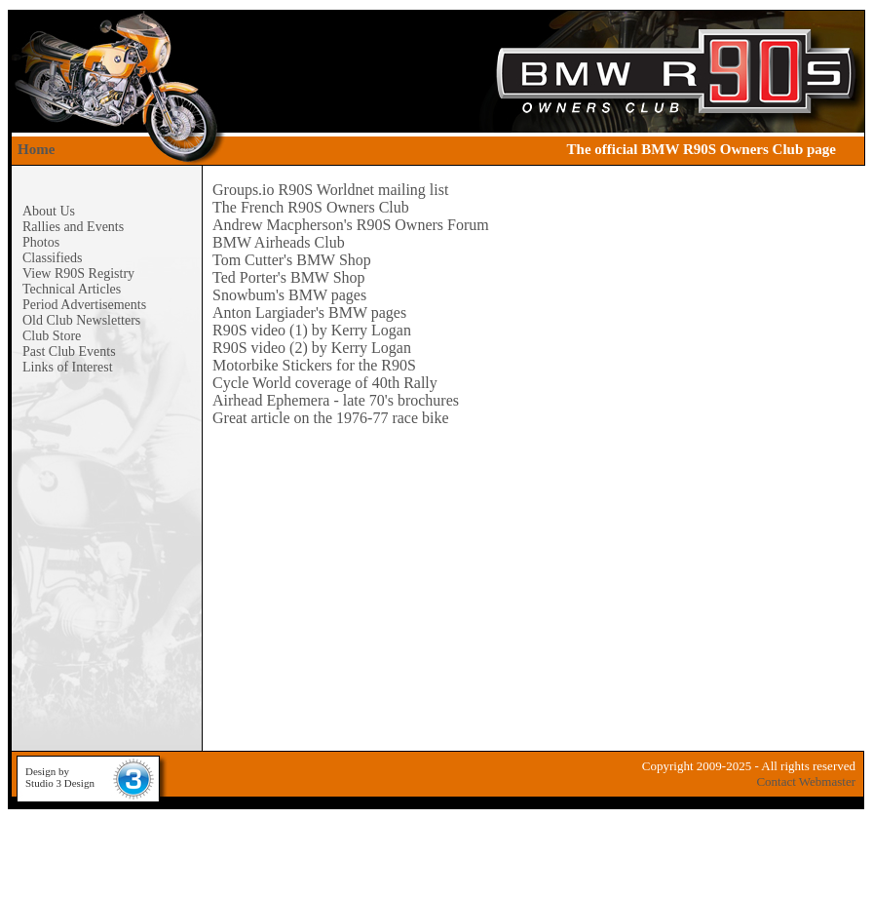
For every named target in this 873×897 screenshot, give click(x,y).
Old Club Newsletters (81, 320)
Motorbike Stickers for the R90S (314, 365)
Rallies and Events (73, 226)
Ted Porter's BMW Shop (288, 277)
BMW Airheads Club (278, 242)
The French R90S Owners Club (310, 207)
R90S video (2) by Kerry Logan (311, 347)
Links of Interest (67, 367)
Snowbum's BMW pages (289, 295)
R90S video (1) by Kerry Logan (311, 330)
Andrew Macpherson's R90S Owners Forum (350, 224)
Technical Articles (71, 289)
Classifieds (52, 258)
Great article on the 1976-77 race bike (330, 418)
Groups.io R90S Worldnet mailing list (330, 189)
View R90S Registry (78, 273)
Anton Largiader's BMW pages (309, 312)
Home (36, 149)
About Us (48, 211)
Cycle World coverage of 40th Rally (324, 382)
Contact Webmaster (805, 781)
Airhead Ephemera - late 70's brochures (335, 400)
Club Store (51, 336)
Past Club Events (69, 351)
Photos (40, 242)
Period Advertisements (84, 304)
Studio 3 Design (60, 783)
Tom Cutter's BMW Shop (291, 260)
